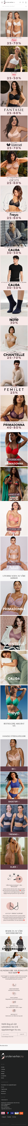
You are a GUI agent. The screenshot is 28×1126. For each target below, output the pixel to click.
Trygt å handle (4, 1089)
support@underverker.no (6, 1108)
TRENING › (14, 834)
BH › (14, 769)
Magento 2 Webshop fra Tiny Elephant (19, 1124)
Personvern (3, 1093)
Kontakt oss (3, 1091)
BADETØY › (14, 801)
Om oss (2, 1087)
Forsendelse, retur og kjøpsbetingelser (8, 1085)
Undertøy (3, 1069)
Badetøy (2, 1073)
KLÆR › (14, 867)
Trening (2, 1071)
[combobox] (14, 6)
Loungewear (3, 1075)
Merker (2, 1078)
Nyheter (2, 1067)
